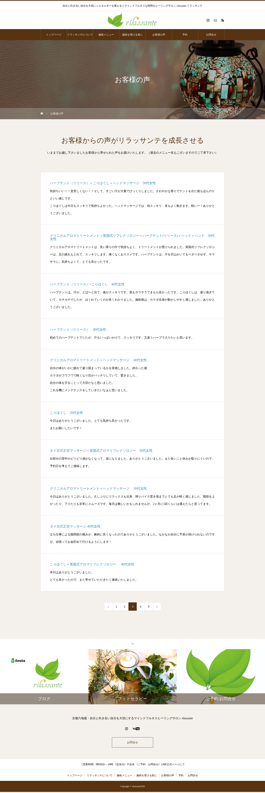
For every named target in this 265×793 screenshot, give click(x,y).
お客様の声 (158, 34)
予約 (185, 34)
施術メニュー (106, 34)
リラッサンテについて (80, 34)
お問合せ (211, 34)
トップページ (53, 34)
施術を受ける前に (132, 34)
